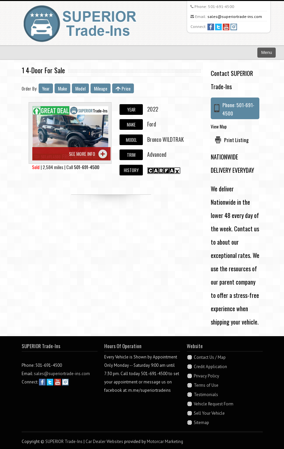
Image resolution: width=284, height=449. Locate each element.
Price (123, 88)
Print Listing (236, 139)
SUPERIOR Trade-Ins (64, 441)
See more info (82, 153)
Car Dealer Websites (104, 441)
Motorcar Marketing (165, 441)
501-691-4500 (221, 6)
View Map (219, 126)
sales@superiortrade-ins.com (234, 16)
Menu (266, 52)
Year (46, 88)
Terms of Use (206, 385)
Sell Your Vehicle (209, 413)
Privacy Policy (206, 376)
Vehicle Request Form (213, 404)
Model (80, 88)
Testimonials (206, 394)
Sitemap (201, 422)
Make (62, 88)
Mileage (100, 88)
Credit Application (210, 366)
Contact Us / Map (210, 357)
